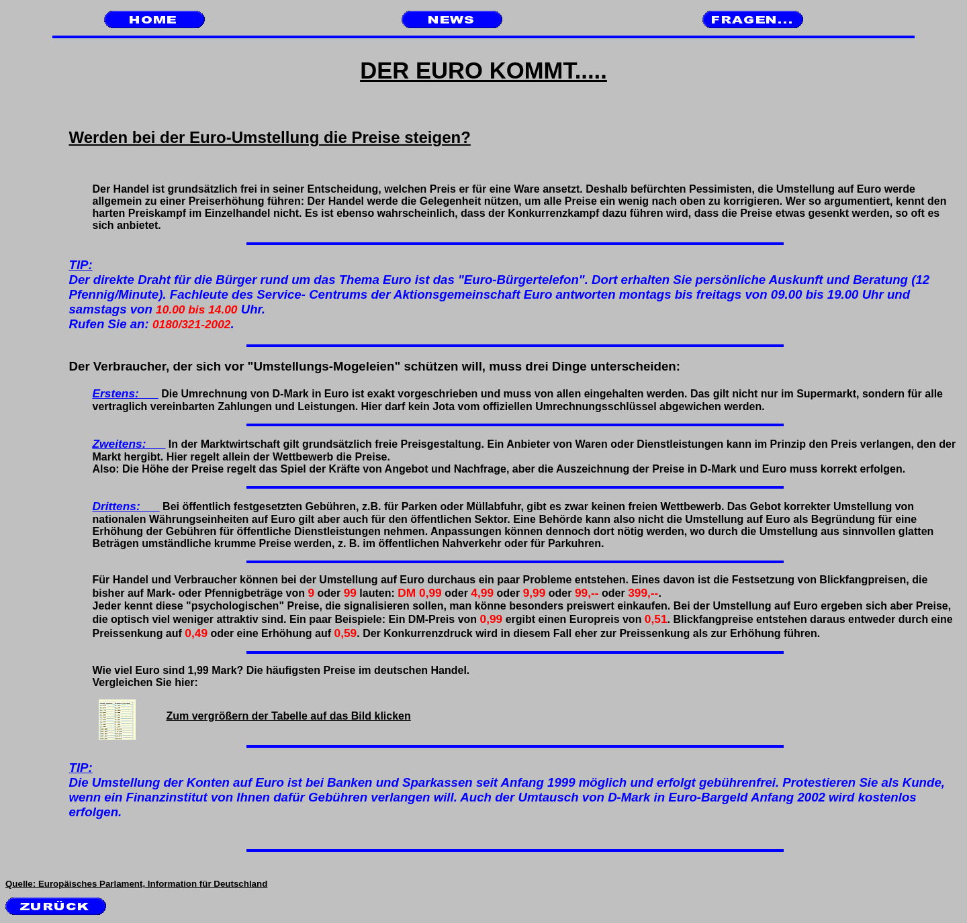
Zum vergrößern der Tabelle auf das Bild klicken (254, 716)
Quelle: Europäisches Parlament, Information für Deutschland (136, 884)
